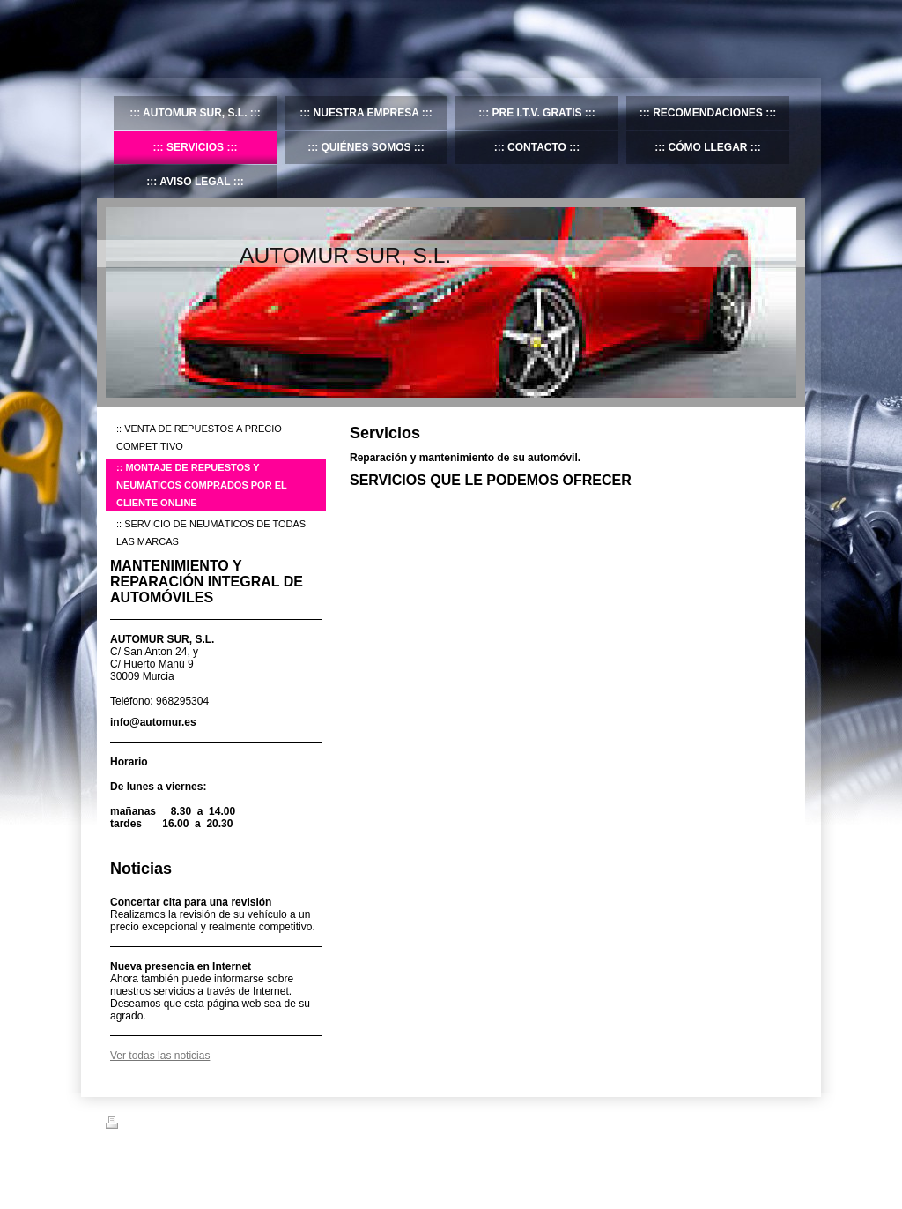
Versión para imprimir (162, 1125)
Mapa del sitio (254, 1125)
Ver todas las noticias (160, 1055)
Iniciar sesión (768, 1122)
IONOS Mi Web (243, 1165)
